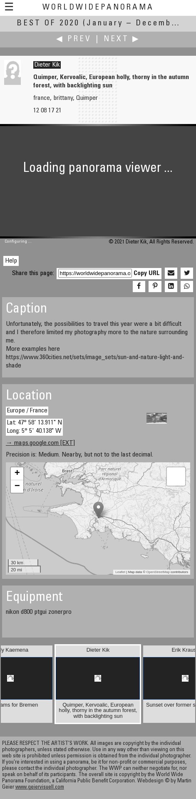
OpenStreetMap (158, 572)
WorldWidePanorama (98, 8)
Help (11, 261)
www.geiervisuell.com (39, 787)
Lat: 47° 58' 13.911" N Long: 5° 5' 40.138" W (34, 426)
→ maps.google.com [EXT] (40, 443)
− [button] (17, 486)
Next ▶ (122, 39)
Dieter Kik (47, 65)
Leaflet (120, 572)
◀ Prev (74, 39)
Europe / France (27, 410)
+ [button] (17, 473)
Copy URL (147, 273)
